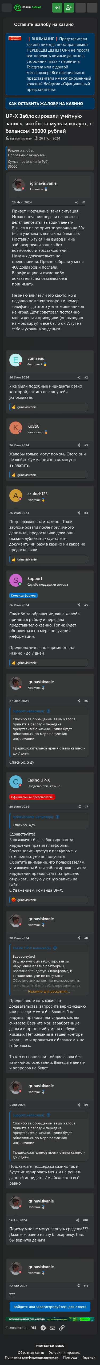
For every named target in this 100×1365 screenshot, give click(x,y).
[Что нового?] (80, 8)
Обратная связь (31, 1352)
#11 (85, 1285)
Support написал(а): (29, 711)
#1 (83, 202)
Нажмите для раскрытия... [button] (49, 991)
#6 (86, 700)
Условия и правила (65, 1352)
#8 (86, 938)
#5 (86, 605)
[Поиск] (92, 8)
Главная (89, 1357)
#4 (86, 513)
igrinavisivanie (21, 138)
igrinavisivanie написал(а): (33, 816)
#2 (86, 377)
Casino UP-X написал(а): (32, 948)
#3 (86, 445)
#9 (86, 1105)
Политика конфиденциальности (31, 1357)
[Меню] (7, 7)
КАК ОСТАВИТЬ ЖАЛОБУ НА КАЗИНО (46, 103)
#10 (85, 1220)
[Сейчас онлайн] (19, 584)
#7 (86, 806)
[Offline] (23, 188)
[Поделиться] (76, 202)
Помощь (70, 1357)
